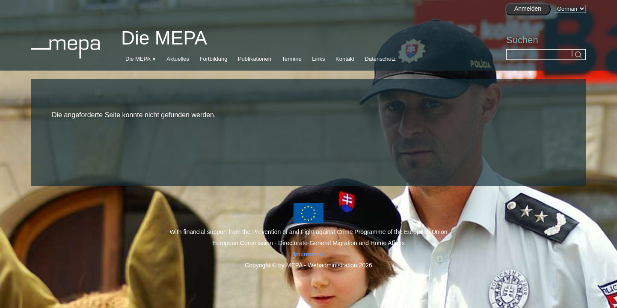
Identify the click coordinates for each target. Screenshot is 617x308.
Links (318, 59)
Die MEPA (137, 59)
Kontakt (344, 59)
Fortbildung (213, 59)
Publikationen (254, 59)
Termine (291, 59)
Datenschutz (380, 59)
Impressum (308, 254)
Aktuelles (177, 59)
